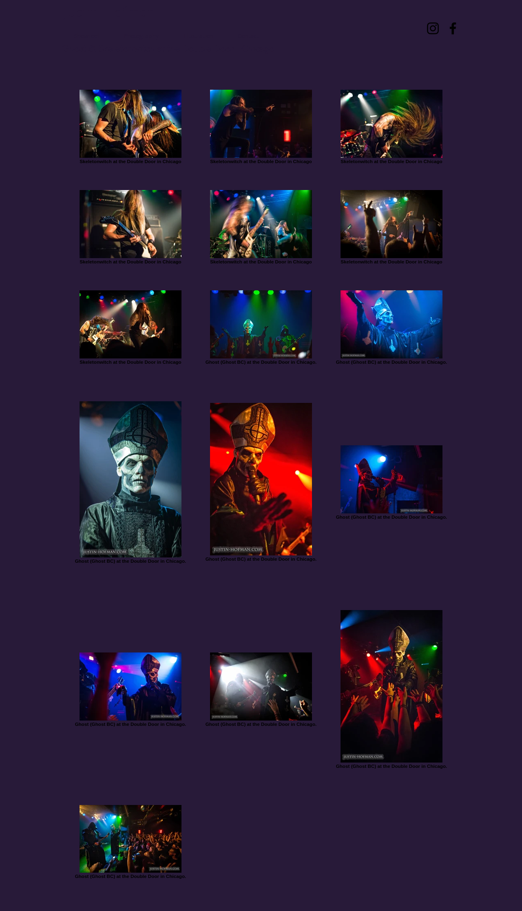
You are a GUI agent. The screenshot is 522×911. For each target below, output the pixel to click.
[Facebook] (453, 28)
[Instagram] (433, 28)
